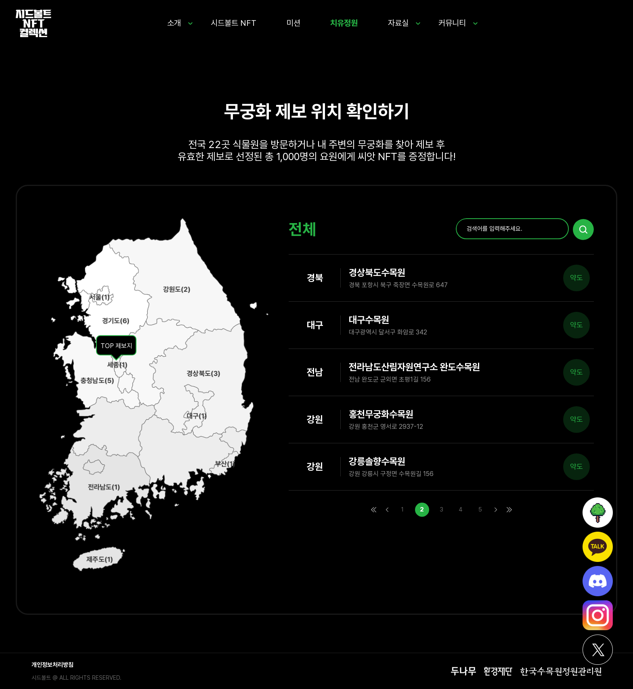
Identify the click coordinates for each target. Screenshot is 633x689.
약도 (576, 278)
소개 (174, 23)
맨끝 (509, 509)
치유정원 (344, 23)
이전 (387, 509)
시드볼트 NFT (233, 23)
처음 (373, 509)
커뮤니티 (452, 23)
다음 (496, 509)
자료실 (398, 23)
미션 (293, 23)
